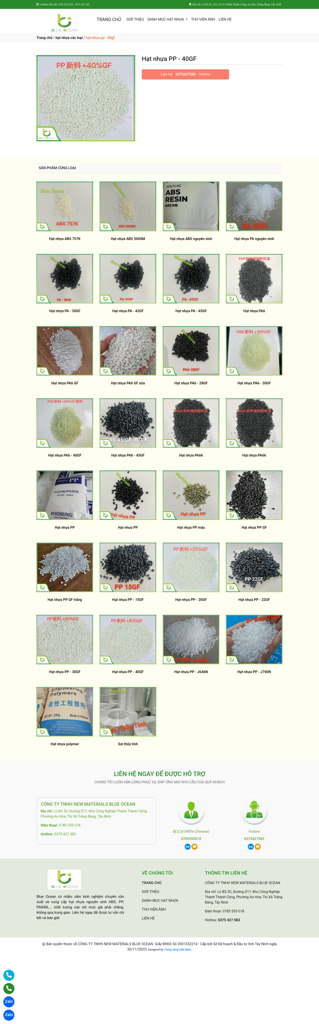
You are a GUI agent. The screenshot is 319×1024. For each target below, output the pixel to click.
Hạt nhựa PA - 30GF (64, 311)
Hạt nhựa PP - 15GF (128, 600)
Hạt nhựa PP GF (254, 527)
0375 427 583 (65, 834)
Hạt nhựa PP (65, 527)
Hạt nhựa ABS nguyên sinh (191, 239)
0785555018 (191, 839)
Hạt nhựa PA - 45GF (191, 311)
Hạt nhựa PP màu (191, 527)
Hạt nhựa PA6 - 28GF (191, 383)
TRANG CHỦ (109, 19)
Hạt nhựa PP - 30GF (65, 672)
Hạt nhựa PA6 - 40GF (64, 455)
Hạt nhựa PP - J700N (254, 672)
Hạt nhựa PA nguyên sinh (254, 239)
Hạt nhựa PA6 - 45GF (127, 455)
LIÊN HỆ (225, 19)
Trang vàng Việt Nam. (178, 949)
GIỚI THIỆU (135, 19)
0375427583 (186, 74)
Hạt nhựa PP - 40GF (128, 672)
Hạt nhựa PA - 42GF (128, 311)
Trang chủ (44, 38)
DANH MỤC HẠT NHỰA (166, 19)
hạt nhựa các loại (69, 38)
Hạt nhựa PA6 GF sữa (128, 383)
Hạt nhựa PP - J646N (191, 672)
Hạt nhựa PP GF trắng (65, 600)
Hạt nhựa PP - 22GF (254, 600)
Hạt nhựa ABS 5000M (128, 239)
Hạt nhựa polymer (65, 744)
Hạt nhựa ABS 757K (65, 239)
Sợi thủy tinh (128, 744)
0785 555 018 (69, 825)
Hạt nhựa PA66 (191, 455)
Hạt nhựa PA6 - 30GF (254, 383)
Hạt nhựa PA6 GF (64, 383)
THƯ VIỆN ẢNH (203, 19)
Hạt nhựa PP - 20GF (191, 600)
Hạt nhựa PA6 (254, 311)
